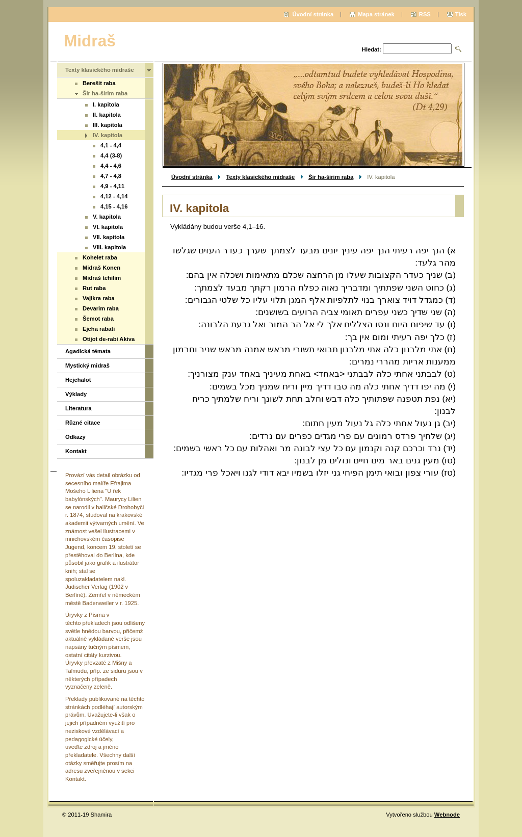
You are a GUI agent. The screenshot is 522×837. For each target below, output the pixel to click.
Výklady (76, 394)
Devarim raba (101, 308)
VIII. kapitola (109, 247)
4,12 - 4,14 (114, 196)
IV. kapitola (107, 135)
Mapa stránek (376, 14)
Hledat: (371, 49)
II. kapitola (107, 115)
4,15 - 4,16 (114, 206)
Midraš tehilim (102, 278)
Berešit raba (99, 83)
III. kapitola (107, 125)
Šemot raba (98, 319)
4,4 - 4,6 (110, 166)
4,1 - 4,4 (110, 145)
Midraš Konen (101, 268)
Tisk (460, 14)
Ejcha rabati (99, 329)
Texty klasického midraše (260, 177)
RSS (425, 14)
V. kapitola (107, 217)
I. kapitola (106, 104)
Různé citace (82, 423)
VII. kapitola (108, 237)
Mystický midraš (87, 365)
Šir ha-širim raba (330, 177)
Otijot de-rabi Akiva (109, 339)
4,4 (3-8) (111, 155)
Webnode (447, 815)
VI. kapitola (108, 227)
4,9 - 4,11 (112, 186)
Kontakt (76, 451)
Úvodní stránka (192, 177)
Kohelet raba (100, 257)
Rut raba (94, 288)
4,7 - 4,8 (110, 176)
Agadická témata (88, 351)
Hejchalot (78, 380)
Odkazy (75, 437)
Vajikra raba (99, 298)
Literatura (78, 408)
